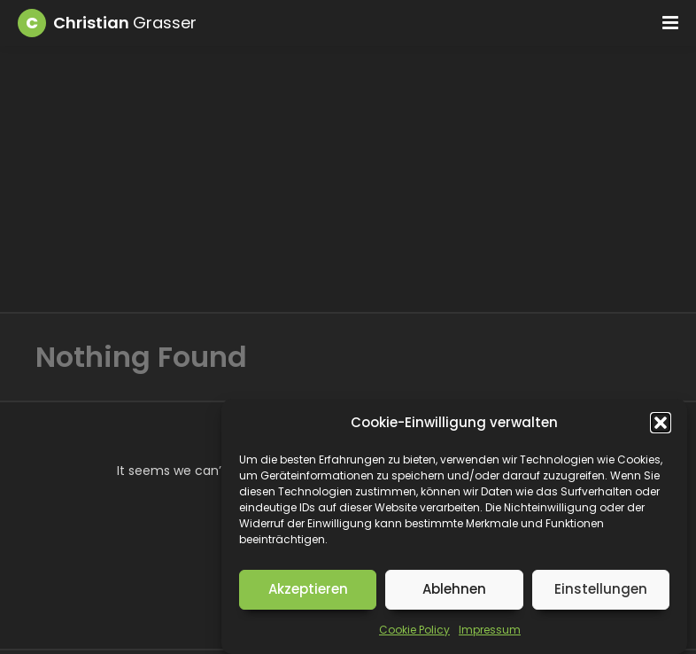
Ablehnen (454, 589)
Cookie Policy (414, 629)
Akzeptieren (308, 589)
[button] (660, 423)
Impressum (490, 629)
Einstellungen (600, 589)
